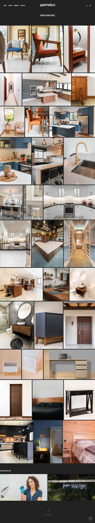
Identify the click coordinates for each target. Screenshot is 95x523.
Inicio (5, 5)
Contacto (22, 5)
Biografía (16, 5)
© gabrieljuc (49, 515)
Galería (10, 5)
